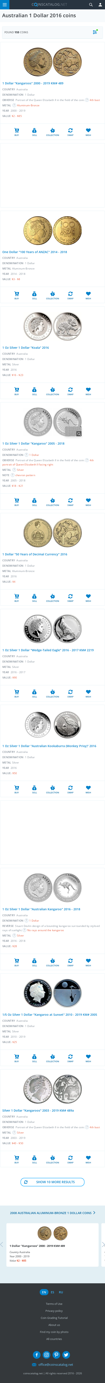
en (44, 1292)
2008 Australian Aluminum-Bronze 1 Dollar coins (51, 1213)
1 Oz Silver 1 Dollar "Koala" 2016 (25, 348)
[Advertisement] (52, 175)
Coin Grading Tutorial (54, 1318)
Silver (20, 470)
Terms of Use (54, 1304)
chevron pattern (25, 475)
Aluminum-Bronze (28, 105)
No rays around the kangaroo (45, 930)
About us (54, 1325)
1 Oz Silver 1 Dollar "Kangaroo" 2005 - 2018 (33, 443)
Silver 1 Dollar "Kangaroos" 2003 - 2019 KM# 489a (38, 1110)
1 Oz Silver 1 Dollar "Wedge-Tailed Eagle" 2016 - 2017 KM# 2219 (48, 650)
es (52, 1292)
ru (61, 1292)
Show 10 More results (55, 1182)
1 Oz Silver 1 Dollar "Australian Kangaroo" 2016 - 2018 (41, 909)
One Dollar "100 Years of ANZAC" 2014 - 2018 (34, 252)
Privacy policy (54, 1311)
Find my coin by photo (54, 1332)
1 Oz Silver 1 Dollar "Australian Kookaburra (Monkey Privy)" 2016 (49, 746)
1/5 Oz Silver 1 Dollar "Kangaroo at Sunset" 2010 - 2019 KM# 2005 (49, 1015)
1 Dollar (34, 455)
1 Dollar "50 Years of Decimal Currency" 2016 (34, 554)
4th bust (95, 100)
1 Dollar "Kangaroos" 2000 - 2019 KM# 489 (32, 83)
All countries (54, 1339)
